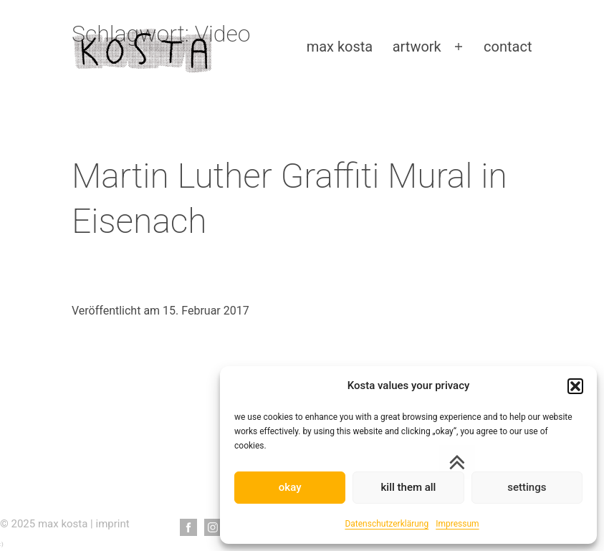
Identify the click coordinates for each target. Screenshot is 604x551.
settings (526, 487)
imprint (113, 523)
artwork (417, 46)
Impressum (457, 524)
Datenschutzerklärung (386, 524)
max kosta (340, 46)
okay (290, 487)
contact (508, 46)
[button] (575, 386)
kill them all (408, 487)
